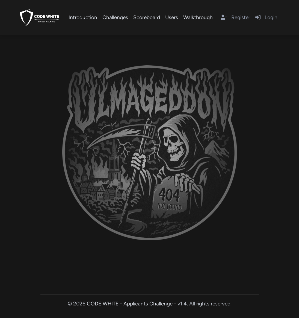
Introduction (83, 17)
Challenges (115, 17)
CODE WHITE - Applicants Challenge (130, 304)
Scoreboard (146, 17)
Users (171, 17)
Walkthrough (198, 17)
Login (266, 17)
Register (235, 17)
